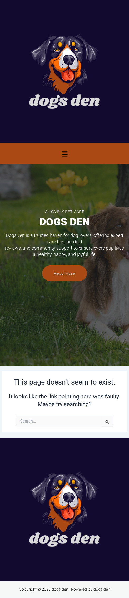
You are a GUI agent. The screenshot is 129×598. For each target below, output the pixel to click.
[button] (64, 153)
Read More (64, 273)
